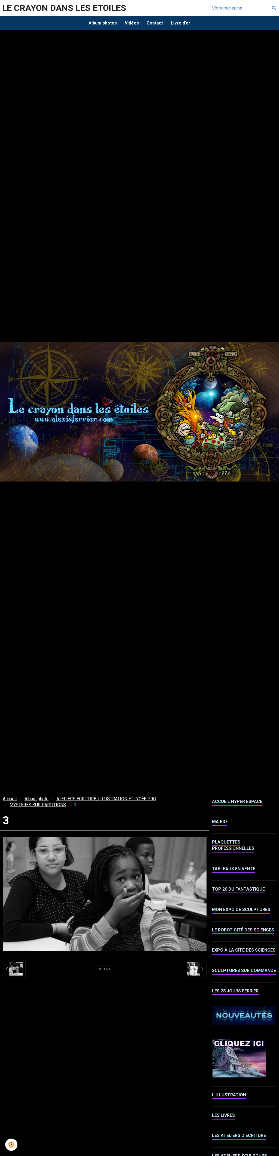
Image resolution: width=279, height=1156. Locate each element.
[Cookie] (11, 1145)
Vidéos (132, 23)
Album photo (36, 799)
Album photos (102, 23)
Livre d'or (181, 23)
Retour (104, 969)
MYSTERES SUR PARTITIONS (38, 805)
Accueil (10, 799)
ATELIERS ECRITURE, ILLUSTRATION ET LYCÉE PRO (106, 799)
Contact (155, 23)
